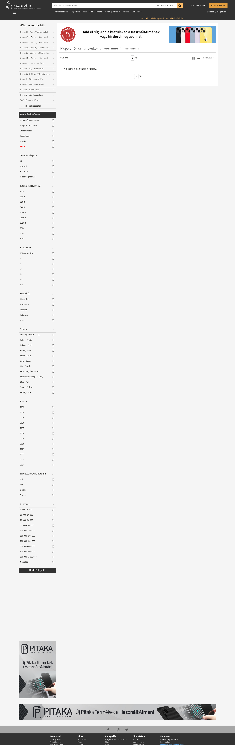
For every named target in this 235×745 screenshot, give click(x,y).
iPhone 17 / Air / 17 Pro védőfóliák (34, 32)
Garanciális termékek (37, 120)
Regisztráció (222, 11)
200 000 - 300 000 (37, 541)
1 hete (37, 490)
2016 (37, 423)
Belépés (210, 11)
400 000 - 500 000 (37, 551)
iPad (91, 11)
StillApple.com (56, 739)
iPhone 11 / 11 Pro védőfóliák (32, 63)
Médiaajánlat (138, 742)
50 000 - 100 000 (37, 525)
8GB (37, 191)
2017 (37, 428)
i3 (37, 258)
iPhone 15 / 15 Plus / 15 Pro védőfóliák (36, 42)
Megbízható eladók (37, 125)
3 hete (37, 495)
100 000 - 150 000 (37, 530)
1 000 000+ (37, 562)
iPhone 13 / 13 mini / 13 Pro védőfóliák (36, 53)
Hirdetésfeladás (218, 5)
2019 (37, 438)
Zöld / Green (37, 361)
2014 (37, 412)
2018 (37, 433)
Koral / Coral (37, 392)
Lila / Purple (37, 366)
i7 (37, 269)
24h (37, 479)
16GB (37, 196)
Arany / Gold (37, 355)
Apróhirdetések (61, 11)
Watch (107, 11)
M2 (37, 284)
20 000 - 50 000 (37, 520)
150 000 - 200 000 (37, 536)
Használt (37, 171)
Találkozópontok (157, 18)
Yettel (37, 320)
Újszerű (37, 166)
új (37, 161)
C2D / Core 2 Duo (37, 253)
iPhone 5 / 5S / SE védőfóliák (32, 95)
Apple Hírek (136, 11)
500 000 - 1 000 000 (37, 557)
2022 (37, 454)
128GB (37, 212)
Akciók (126, 11)
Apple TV (116, 11)
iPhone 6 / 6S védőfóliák (30, 89)
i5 (37, 263)
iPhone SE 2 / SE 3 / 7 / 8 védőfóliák (35, 74)
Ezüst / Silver (37, 350)
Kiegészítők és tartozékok (116, 739)
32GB (37, 202)
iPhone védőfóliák (165, 5)
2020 (37, 444)
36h (37, 484)
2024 (37, 465)
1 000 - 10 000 (37, 509)
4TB (37, 238)
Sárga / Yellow (37, 387)
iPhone (99, 11)
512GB (37, 223)
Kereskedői (37, 136)
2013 (37, 407)
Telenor (37, 309)
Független (37, 299)
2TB (37, 233)
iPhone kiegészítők (33, 106)
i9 (37, 274)
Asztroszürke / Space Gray (37, 376)
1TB (37, 228)
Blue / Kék (37, 382)
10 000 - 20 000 (37, 515)
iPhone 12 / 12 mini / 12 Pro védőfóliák (36, 58)
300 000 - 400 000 (37, 546)
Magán (37, 141)
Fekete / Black (37, 345)
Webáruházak (37, 130)
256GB (37, 217)
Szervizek (144, 18)
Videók (80, 742)
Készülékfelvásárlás (174, 18)
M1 (37, 279)
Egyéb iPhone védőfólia (30, 100)
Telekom (37, 315)
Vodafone (37, 304)
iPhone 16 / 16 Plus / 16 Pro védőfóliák (36, 37)
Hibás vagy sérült (37, 176)
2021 (37, 449)
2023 (37, 459)
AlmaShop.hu (55, 742)
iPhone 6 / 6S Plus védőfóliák (32, 84)
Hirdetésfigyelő (37, 570)
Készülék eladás (198, 5)
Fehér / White (37, 340)
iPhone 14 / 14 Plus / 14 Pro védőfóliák (36, 47)
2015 (37, 417)
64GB (37, 207)
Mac (85, 11)
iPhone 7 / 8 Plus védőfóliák (31, 79)
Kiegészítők (75, 11)
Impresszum (138, 739)
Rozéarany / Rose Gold (37, 371)
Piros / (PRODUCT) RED (37, 334)
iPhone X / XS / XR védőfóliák (32, 68)
